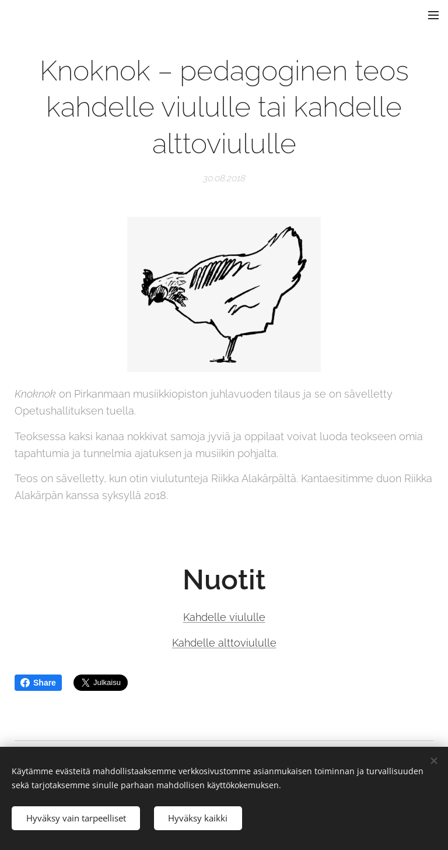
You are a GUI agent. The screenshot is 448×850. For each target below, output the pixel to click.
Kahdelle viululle (224, 617)
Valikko (433, 15)
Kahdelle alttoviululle (224, 643)
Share (38, 682)
